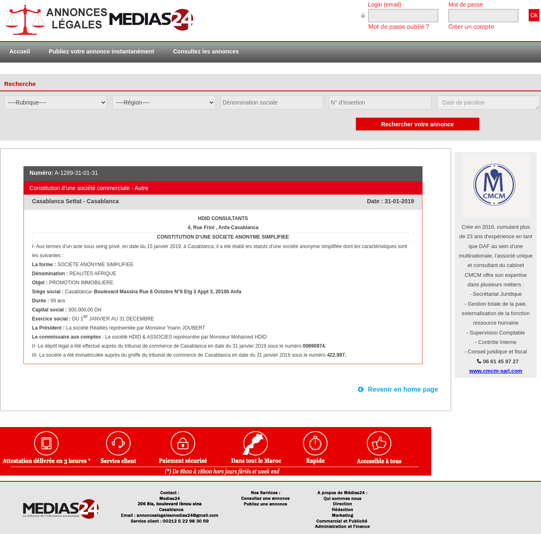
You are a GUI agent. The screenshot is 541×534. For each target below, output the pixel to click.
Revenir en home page (398, 389)
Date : (376, 201)
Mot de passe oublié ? (398, 27)
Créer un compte (471, 27)
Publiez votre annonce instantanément (101, 51)
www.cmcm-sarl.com (495, 371)
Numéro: (41, 172)
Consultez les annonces (206, 51)
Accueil (19, 51)
